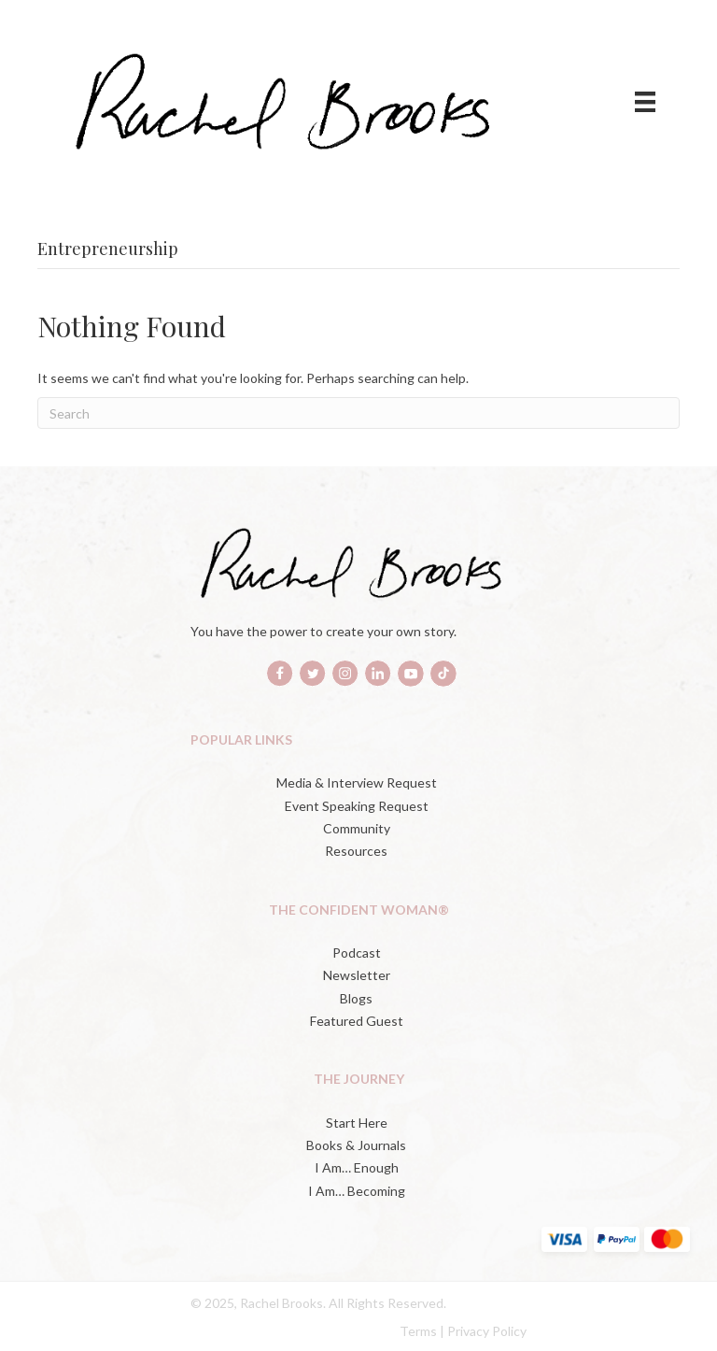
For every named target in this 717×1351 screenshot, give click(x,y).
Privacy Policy (487, 1331)
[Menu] (645, 101)
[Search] (358, 413)
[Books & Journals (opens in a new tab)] (358, 1145)
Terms (418, 1331)
